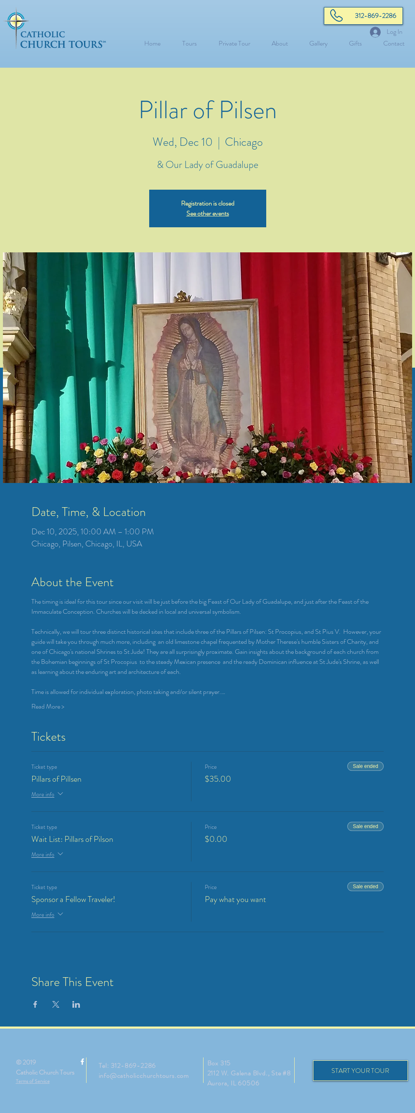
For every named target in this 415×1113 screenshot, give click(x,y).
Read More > (47, 706)
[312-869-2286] (363, 16)
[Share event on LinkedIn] (76, 1004)
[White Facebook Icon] (82, 1061)
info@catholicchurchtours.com (144, 1075)
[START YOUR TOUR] (360, 1070)
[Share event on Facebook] (35, 1004)
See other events (207, 213)
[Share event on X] (56, 1004)
